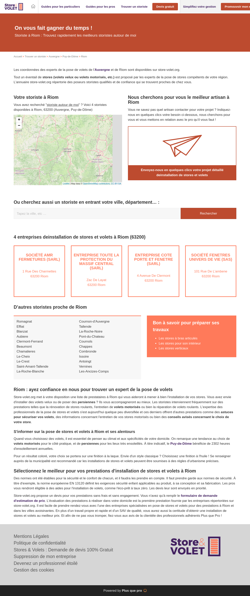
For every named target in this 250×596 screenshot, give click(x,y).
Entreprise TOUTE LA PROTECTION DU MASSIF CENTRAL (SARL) (96, 261)
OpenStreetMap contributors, (97, 183)
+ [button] (19, 120)
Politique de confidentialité (40, 543)
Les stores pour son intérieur (180, 343)
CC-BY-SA (116, 183)
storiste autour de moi (63, 105)
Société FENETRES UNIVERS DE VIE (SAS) (210, 257)
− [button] (19, 126)
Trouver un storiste (35, 56)
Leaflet (66, 183)
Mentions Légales (31, 536)
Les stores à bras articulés (178, 338)
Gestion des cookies (34, 570)
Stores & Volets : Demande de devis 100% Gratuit (63, 549)
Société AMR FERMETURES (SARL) (39, 257)
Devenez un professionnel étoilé (46, 563)
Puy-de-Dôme (70, 56)
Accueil (18, 56)
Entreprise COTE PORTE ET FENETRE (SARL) (153, 259)
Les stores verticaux (173, 348)
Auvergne (54, 56)
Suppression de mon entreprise (45, 556)
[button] (60, 7)
